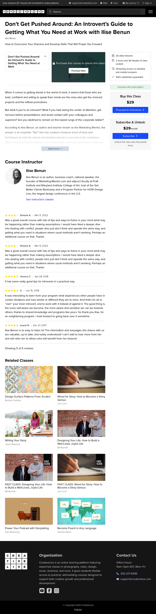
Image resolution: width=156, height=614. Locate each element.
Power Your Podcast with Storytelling (27, 528)
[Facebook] (49, 590)
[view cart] (115, 3)
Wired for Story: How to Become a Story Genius (81, 398)
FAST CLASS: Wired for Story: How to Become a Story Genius (79, 486)
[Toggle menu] (150, 11)
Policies (78, 609)
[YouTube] (42, 590)
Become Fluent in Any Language (76, 528)
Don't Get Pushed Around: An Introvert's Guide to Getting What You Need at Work (24, 61)
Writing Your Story (15, 440)
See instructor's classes (40, 199)
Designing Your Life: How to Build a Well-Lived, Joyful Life (78, 442)
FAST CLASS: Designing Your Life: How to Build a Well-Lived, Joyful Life (28, 486)
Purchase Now (78, 70)
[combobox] (96, 11)
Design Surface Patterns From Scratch (28, 396)
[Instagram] (56, 590)
